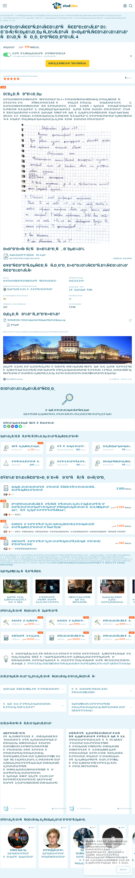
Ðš (5, 299)
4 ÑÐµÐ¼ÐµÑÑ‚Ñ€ (80, 290)
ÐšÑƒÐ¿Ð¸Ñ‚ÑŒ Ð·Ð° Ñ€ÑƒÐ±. (67, 63)
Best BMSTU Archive (13, 379)
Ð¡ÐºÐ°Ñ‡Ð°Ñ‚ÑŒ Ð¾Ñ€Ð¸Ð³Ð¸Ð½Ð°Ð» (25, 258)
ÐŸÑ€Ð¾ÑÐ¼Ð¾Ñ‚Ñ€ (122, 258)
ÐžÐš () (123, 870)
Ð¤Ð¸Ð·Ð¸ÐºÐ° (76, 281)
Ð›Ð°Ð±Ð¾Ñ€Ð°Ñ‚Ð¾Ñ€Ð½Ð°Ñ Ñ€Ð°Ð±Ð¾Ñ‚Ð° (29, 281)
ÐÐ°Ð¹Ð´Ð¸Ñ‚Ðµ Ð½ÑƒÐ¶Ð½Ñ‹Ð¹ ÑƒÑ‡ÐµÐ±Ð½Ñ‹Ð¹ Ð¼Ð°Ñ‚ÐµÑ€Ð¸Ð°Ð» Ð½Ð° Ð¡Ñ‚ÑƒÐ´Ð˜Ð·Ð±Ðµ (77, 663)
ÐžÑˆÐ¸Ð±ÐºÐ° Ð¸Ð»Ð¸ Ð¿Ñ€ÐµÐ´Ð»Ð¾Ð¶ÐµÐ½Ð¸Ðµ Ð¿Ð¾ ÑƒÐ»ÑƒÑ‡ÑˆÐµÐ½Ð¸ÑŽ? (35, 332)
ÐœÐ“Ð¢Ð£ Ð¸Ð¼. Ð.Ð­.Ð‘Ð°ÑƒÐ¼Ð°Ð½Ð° (28, 289)
